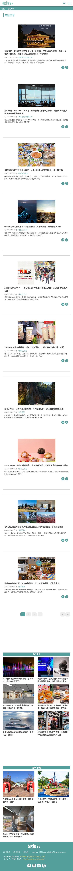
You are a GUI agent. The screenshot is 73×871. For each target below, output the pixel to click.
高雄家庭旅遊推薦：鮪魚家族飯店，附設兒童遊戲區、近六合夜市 (31, 583)
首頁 (3, 9)
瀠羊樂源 (21, 587)
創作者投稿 (6, 852)
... (40, 614)
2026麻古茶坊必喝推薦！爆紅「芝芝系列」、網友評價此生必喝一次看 (34, 347)
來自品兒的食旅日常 (25, 57)
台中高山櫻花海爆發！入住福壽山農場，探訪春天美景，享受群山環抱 (33, 527)
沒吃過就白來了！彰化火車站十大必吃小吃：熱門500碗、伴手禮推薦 (33, 170)
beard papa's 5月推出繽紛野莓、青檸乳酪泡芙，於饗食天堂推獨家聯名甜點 (36, 465)
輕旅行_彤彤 (22, 351)
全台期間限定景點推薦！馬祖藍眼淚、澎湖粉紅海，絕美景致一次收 (32, 226)
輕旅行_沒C (22, 294)
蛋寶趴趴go (22, 530)
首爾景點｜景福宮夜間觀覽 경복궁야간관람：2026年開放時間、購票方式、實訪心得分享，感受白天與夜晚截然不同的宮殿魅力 (36, 52)
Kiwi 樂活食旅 (23, 173)
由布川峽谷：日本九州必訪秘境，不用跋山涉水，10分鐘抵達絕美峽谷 (33, 409)
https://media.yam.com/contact (33, 859)
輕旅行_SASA (23, 230)
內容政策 (25, 852)
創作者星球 (16, 852)
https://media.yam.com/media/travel (32, 856)
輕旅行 (7, 3)
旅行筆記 (21, 412)
